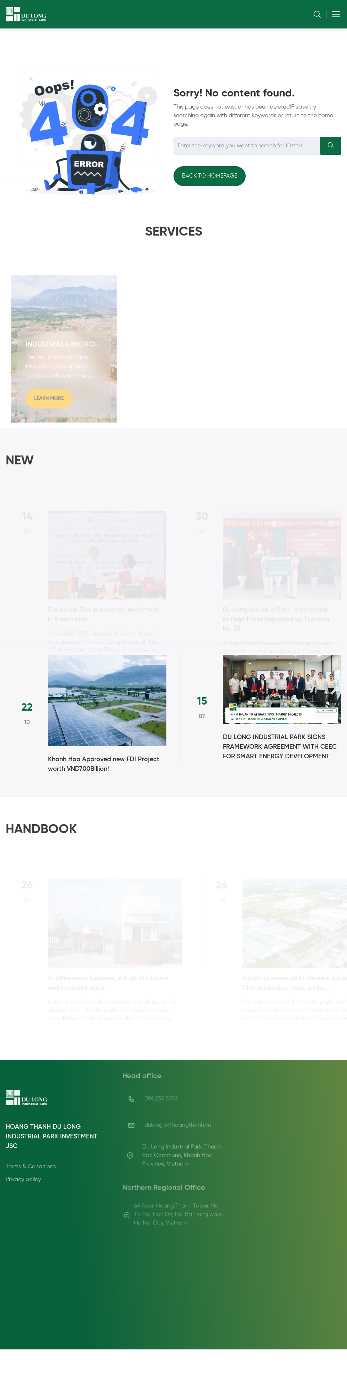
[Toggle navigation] (333, 14)
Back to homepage (209, 176)
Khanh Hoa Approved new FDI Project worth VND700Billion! (103, 764)
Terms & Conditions (31, 1198)
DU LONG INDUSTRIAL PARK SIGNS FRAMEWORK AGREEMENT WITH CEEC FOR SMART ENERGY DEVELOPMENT (280, 747)
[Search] (330, 146)
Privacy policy (23, 1211)
